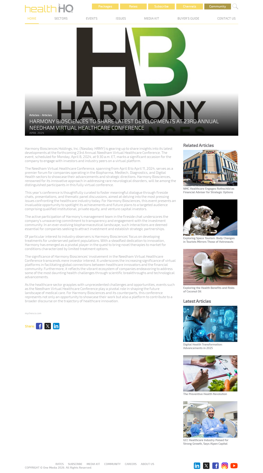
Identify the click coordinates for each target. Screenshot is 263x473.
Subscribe (161, 6)
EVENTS (91, 18)
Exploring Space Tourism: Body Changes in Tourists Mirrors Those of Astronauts (209, 240)
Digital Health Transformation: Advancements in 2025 (202, 346)
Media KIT (93, 464)
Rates (133, 6)
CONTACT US (226, 18)
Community (217, 6)
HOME (31, 18)
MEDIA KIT (151, 18)
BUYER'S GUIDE (188, 18)
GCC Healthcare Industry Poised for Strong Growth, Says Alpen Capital (205, 442)
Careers (131, 464)
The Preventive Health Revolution (205, 394)
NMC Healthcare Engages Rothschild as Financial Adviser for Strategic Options (208, 190)
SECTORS (61, 18)
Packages (105, 6)
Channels (189, 6)
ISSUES (121, 18)
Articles (34, 115)
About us (147, 464)
